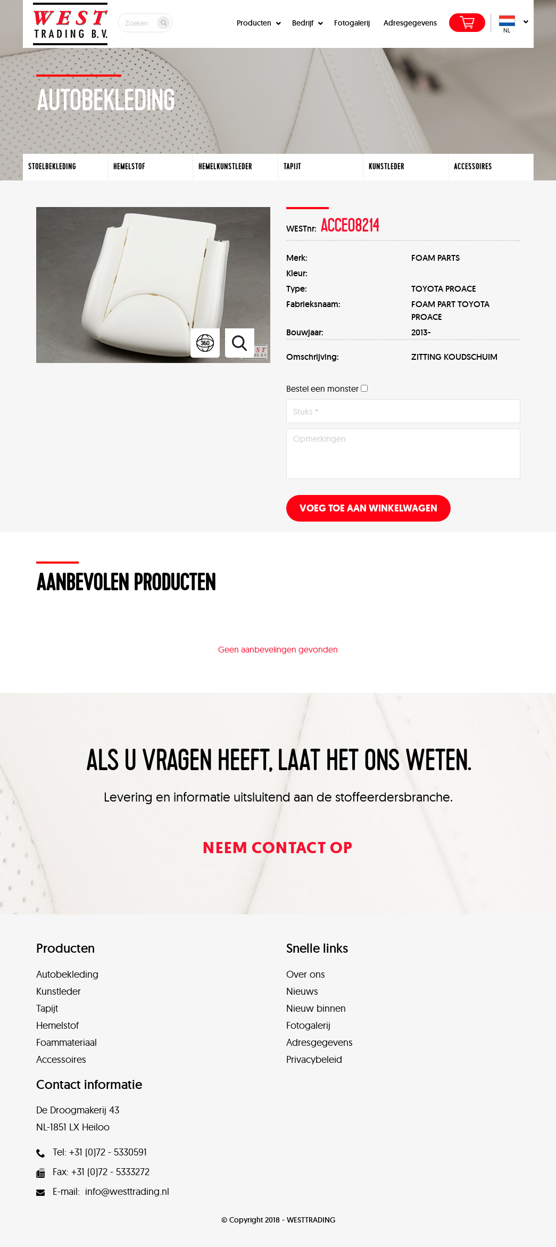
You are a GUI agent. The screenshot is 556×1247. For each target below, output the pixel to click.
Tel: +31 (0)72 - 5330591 (91, 1152)
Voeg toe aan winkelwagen (368, 508)
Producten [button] (257, 23)
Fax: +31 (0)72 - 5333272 (93, 1172)
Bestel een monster (322, 388)
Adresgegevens (410, 23)
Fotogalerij (352, 23)
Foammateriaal (66, 1042)
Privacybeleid (314, 1059)
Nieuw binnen (316, 1008)
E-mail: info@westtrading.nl (102, 1191)
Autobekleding (67, 974)
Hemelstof (57, 1025)
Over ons (305, 974)
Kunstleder (58, 991)
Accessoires (61, 1059)
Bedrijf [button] (306, 23)
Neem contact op (278, 847)
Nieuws (302, 991)
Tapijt (47, 1008)
